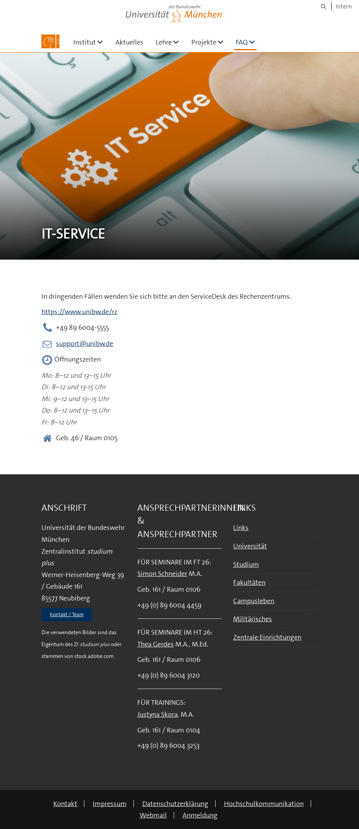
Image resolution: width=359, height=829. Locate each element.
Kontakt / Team (67, 614)
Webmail (153, 815)
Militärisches (252, 618)
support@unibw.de (84, 343)
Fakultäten (249, 582)
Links (241, 527)
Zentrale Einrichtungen (267, 637)
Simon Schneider (162, 573)
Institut (91, 42)
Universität (250, 546)
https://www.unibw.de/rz (79, 311)
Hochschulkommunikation (264, 803)
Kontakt (65, 803)
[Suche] (323, 6)
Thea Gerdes (155, 644)
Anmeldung (200, 815)
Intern (344, 6)
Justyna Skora (157, 714)
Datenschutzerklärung (175, 803)
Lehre (170, 42)
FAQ (246, 42)
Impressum (110, 803)
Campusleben (253, 600)
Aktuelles (129, 42)
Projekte (210, 42)
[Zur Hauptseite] (50, 41)
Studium (246, 564)
